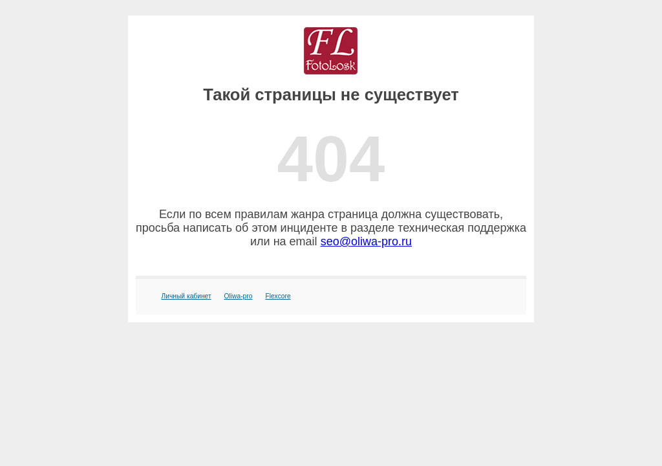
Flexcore (277, 296)
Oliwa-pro (238, 296)
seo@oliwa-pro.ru (366, 241)
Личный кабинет (186, 296)
